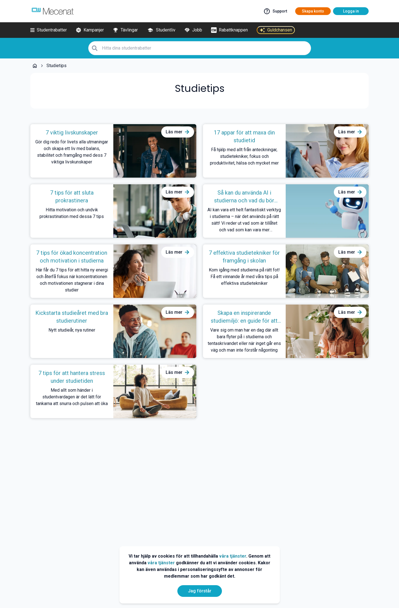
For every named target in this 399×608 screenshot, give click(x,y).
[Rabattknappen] (229, 30)
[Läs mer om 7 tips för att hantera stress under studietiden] (177, 372)
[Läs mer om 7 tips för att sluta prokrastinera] (177, 192)
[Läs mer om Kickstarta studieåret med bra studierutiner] (177, 312)
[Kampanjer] (90, 30)
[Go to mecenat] (52, 11)
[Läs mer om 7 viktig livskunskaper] (177, 132)
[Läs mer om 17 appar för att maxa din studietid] (350, 132)
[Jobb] (193, 30)
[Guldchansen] (276, 30)
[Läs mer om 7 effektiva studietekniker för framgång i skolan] (350, 252)
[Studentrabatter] (48, 30)
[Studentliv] (161, 30)
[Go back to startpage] (35, 65)
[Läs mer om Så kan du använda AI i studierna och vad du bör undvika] (350, 192)
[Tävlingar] (125, 30)
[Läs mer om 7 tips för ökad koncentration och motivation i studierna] (177, 252)
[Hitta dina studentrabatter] (204, 48)
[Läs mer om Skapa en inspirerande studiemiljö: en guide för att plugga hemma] (350, 312)
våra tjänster (232, 556)
